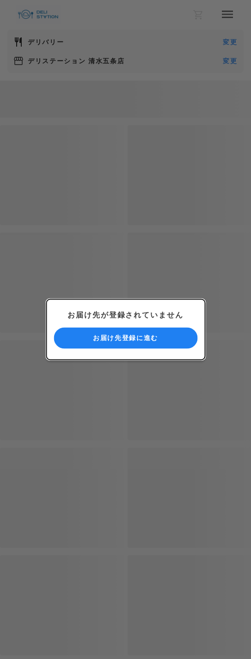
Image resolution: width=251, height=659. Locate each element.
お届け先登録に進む (125, 337)
